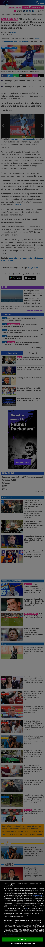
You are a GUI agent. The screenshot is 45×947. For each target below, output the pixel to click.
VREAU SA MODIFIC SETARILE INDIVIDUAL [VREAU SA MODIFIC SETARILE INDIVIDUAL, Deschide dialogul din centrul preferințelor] (22, 943)
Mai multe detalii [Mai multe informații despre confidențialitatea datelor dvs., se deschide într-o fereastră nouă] (37, 895)
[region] (22, 914)
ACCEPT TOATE (22, 939)
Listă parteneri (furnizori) (11, 934)
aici (26, 908)
